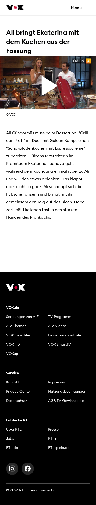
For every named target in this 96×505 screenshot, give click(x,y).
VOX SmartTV (59, 344)
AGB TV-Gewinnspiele (66, 400)
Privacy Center (18, 391)
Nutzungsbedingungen (67, 391)
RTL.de (12, 447)
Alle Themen (16, 326)
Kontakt (12, 382)
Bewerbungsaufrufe (64, 335)
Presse (53, 429)
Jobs (10, 438)
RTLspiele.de (58, 447)
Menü (80, 7)
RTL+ (52, 438)
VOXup (12, 353)
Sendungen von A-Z (22, 316)
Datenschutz (16, 400)
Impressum (57, 382)
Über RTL (14, 429)
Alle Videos (57, 326)
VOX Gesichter (18, 335)
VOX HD (13, 344)
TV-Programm (59, 316)
